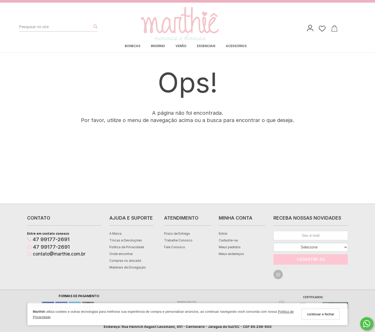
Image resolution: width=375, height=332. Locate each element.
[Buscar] (93, 26)
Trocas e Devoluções (125, 240)
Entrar (223, 233)
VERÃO (181, 46)
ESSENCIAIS (206, 46)
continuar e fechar (320, 314)
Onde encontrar (121, 254)
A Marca (115, 233)
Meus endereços (231, 254)
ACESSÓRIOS (236, 46)
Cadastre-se (228, 240)
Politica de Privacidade (126, 247)
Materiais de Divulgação (127, 267)
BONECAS (132, 46)
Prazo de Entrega (177, 233)
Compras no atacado (125, 261)
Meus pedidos (230, 247)
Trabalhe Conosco (178, 240)
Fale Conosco (174, 247)
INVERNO (158, 46)
